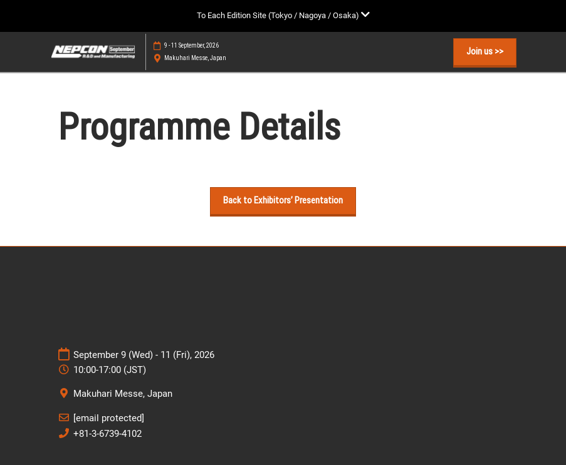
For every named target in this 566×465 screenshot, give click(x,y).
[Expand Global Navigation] (283, 15)
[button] (484, 52)
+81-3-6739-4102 (107, 433)
